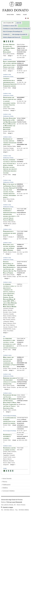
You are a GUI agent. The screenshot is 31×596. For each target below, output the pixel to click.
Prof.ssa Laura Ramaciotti (14, 502)
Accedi (25, 14)
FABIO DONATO (15, 10)
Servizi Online (10, 14)
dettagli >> (10, 55)
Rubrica (18, 14)
